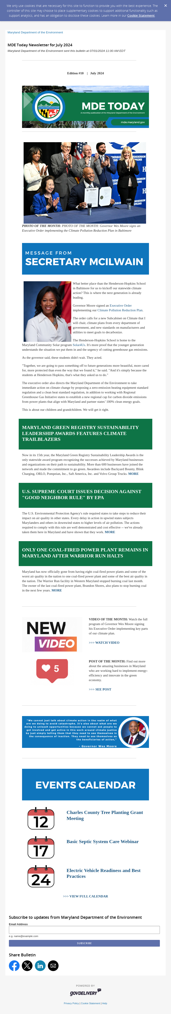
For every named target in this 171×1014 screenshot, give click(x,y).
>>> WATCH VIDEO (104, 642)
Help (104, 1003)
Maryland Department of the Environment (35, 32)
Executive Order (121, 305)
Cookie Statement (141, 15)
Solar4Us (79, 345)
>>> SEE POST (100, 689)
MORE (133, 474)
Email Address (18, 924)
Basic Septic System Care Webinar (103, 841)
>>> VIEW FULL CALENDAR (85, 896)
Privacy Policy (71, 1003)
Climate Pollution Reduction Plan (120, 310)
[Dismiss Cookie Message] (165, 4)
